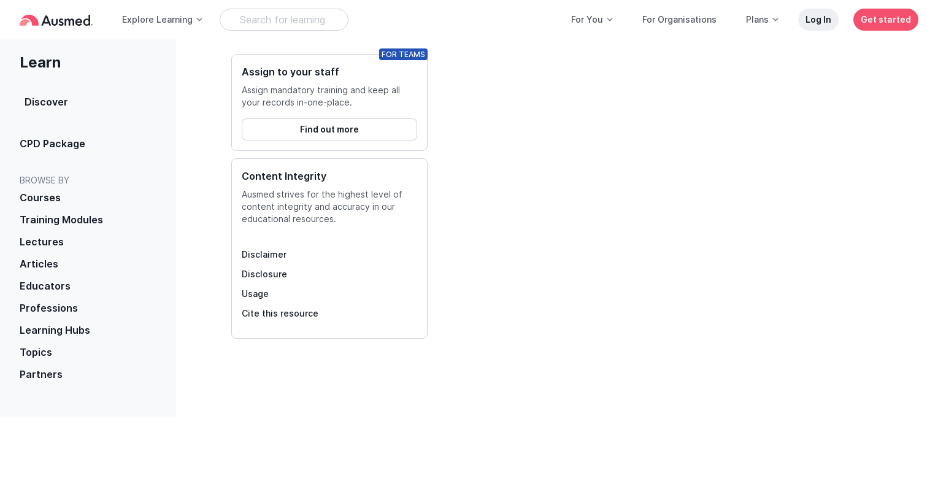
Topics (36, 352)
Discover (46, 102)
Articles (39, 264)
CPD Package (52, 143)
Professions (49, 308)
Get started (886, 19)
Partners (41, 374)
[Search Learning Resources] (284, 20)
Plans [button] (763, 19)
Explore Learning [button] (163, 19)
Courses (40, 197)
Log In (818, 19)
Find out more (329, 129)
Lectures (42, 242)
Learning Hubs (55, 330)
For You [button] (592, 19)
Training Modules (61, 220)
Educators (45, 286)
